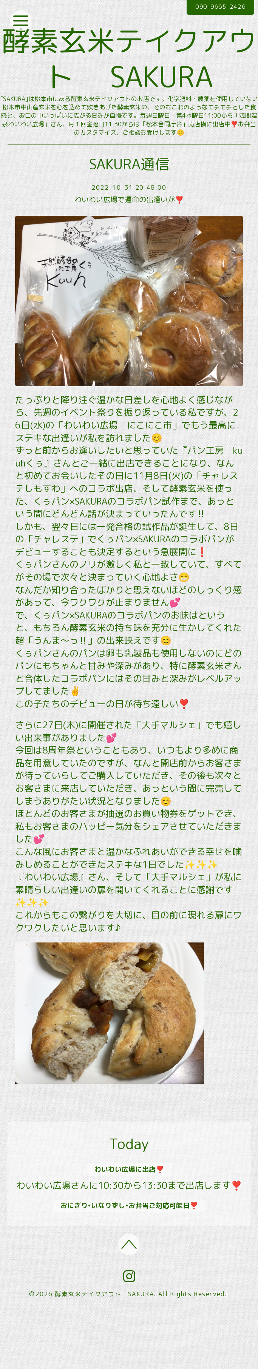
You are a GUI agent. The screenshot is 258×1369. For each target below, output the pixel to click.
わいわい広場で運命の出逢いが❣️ (129, 254)
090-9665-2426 (217, 7)
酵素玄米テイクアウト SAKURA (129, 85)
